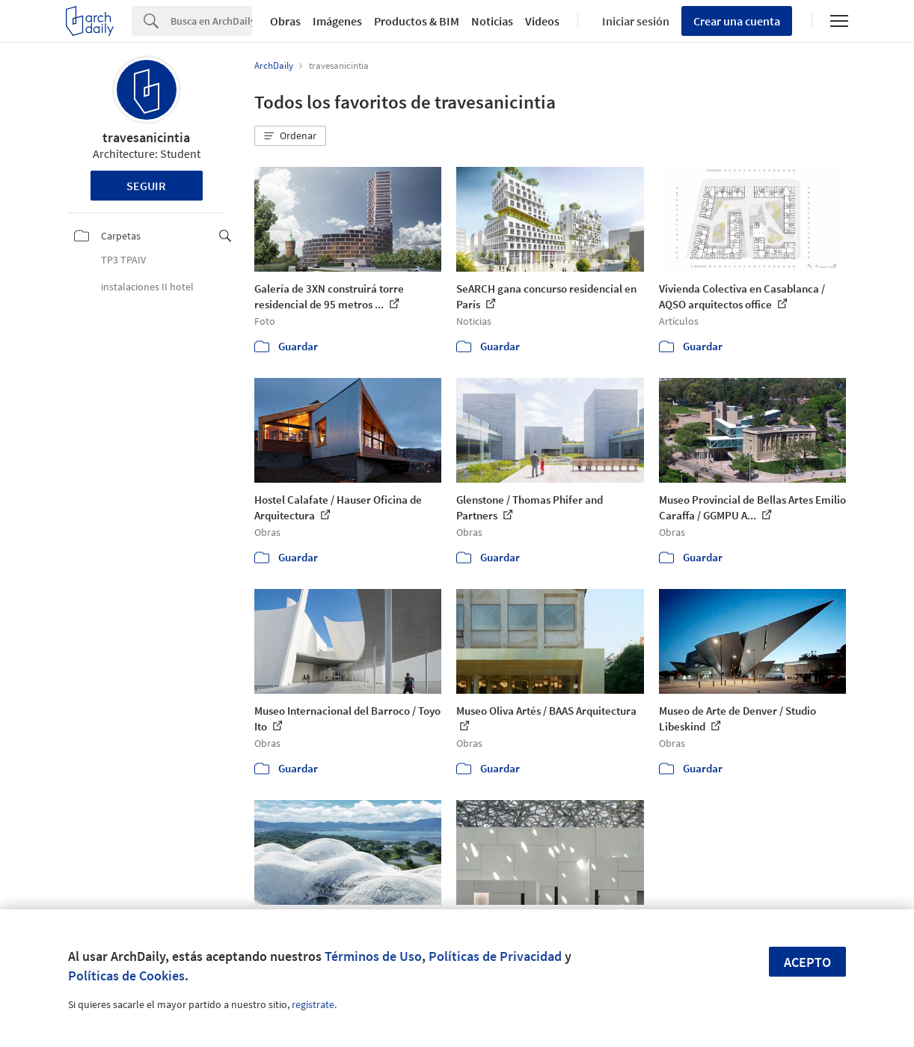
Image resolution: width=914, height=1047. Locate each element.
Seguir (146, 185)
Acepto (807, 962)
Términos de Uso (373, 956)
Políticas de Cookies (126, 975)
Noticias (492, 21)
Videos (542, 21)
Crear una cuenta (736, 20)
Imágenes (337, 21)
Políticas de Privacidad (495, 956)
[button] (290, 136)
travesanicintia (146, 137)
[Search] (211, 21)
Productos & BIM (416, 21)
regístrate (313, 1004)
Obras (285, 21)
